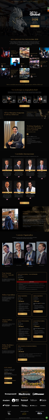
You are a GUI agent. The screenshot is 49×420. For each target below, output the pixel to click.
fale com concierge (8, 378)
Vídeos (24, 1)
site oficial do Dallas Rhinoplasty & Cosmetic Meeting (34, 224)
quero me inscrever (24, 81)
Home (12, 1)
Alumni (21, 1)
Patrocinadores (29, 1)
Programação (16, 1)
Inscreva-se (35, 1)
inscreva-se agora (35, 26)
